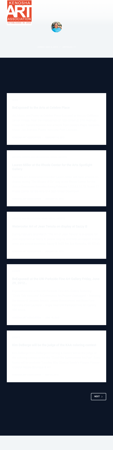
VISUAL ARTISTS (58, 157)
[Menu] (104, 12)
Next (98, 396)
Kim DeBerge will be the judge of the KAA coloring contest (54, 345)
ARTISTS (16, 157)
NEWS (15, 100)
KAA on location (40, 157)
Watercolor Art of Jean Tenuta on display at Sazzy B (49, 226)
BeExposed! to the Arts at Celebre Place (41, 107)
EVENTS (26, 157)
